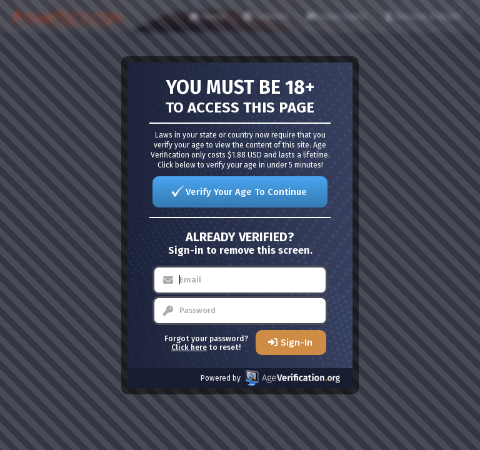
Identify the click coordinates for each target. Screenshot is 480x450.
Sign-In (296, 342)
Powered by (270, 378)
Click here (189, 347)
